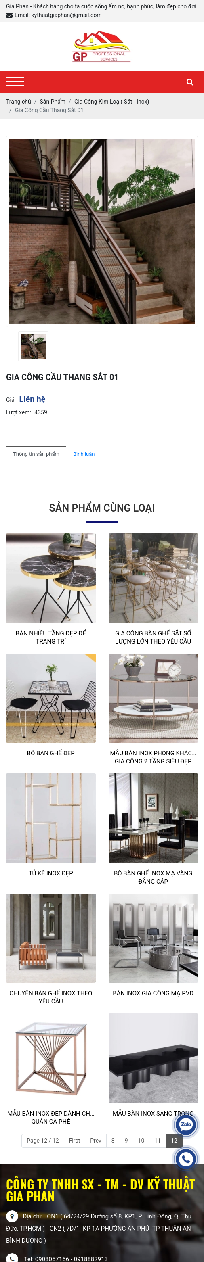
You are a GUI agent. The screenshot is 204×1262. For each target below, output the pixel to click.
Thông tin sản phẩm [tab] (36, 454)
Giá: (11, 400)
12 (174, 1140)
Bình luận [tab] (84, 454)
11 (157, 1140)
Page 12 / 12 (43, 1140)
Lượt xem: (18, 412)
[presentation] (11, 346)
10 (141, 1140)
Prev (95, 1140)
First (74, 1140)
